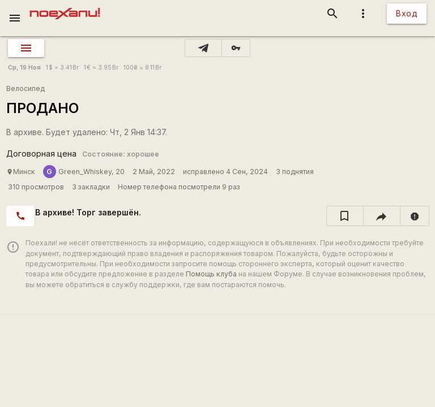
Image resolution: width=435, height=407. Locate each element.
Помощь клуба (211, 274)
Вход (406, 13)
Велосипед (25, 88)
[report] (414, 216)
